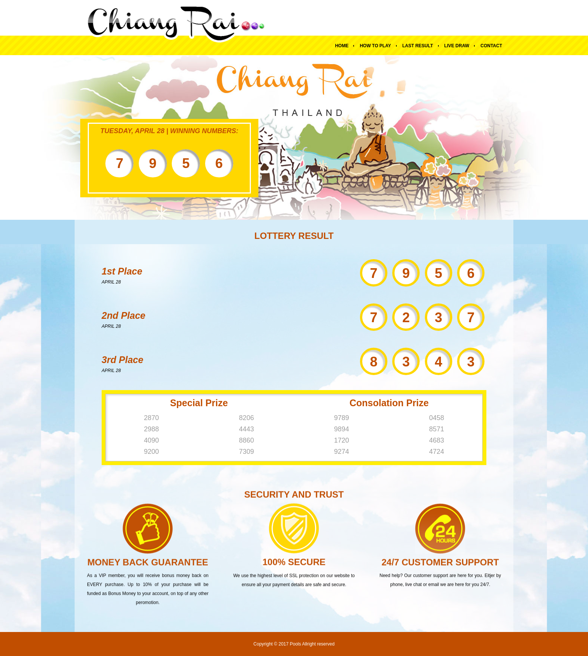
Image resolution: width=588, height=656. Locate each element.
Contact (491, 45)
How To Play (375, 45)
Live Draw (457, 45)
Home (341, 45)
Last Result (417, 45)
